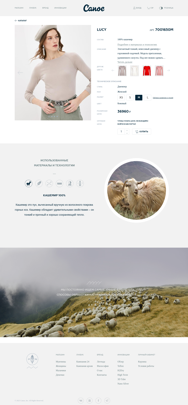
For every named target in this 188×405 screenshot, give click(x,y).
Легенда (101, 361)
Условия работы (146, 366)
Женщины (61, 366)
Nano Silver (123, 383)
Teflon (121, 366)
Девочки (60, 375)
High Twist (123, 375)
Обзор (121, 361)
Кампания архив (84, 366)
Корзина (142, 361)
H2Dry (121, 370)
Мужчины (61, 361)
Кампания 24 (82, 361)
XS (121, 97)
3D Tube (122, 379)
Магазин (19, 8)
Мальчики (61, 370)
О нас (100, 370)
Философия (103, 366)
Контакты (102, 375)
